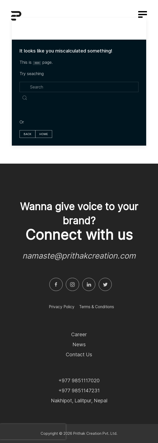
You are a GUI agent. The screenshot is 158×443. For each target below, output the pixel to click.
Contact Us (79, 354)
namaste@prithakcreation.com (79, 255)
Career (79, 334)
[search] (79, 87)
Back (27, 134)
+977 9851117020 (79, 380)
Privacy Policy (62, 306)
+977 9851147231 (79, 390)
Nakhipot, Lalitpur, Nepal (79, 400)
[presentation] (33, 431)
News (79, 344)
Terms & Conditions (96, 306)
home (43, 134)
